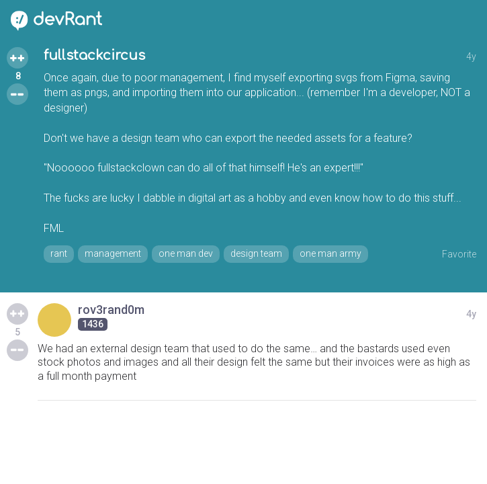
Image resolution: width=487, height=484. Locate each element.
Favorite (459, 254)
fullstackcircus (94, 55)
